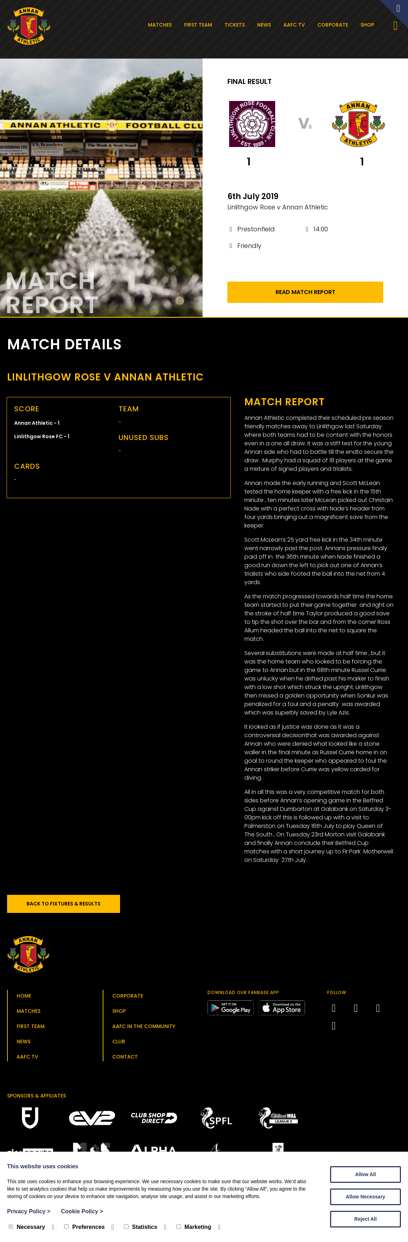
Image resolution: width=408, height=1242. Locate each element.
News (265, 24)
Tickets (236, 24)
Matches (161, 24)
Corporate (334, 24)
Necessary (26, 1227)
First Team (200, 24)
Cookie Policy (82, 1211)
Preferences (84, 1227)
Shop (368, 24)
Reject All (365, 1219)
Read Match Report (305, 294)
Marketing (193, 1227)
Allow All (365, 1174)
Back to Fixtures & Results (67, 905)
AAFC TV (295, 24)
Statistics (140, 1227)
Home (24, 997)
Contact (125, 1058)
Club (118, 1043)
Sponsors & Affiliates (36, 1097)
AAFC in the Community (143, 1028)
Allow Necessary (365, 1196)
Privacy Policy (28, 1211)
